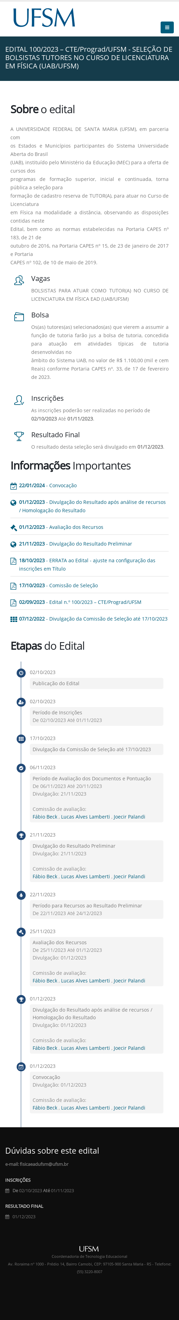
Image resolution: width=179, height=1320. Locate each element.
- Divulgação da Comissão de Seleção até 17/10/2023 (93, 618)
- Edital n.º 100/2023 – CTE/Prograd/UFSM (80, 602)
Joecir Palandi (129, 816)
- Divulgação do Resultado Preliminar (75, 543)
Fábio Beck (46, 816)
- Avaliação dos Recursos (61, 527)
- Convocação (48, 485)
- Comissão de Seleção (58, 585)
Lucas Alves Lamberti (86, 816)
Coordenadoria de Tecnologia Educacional (89, 1256)
